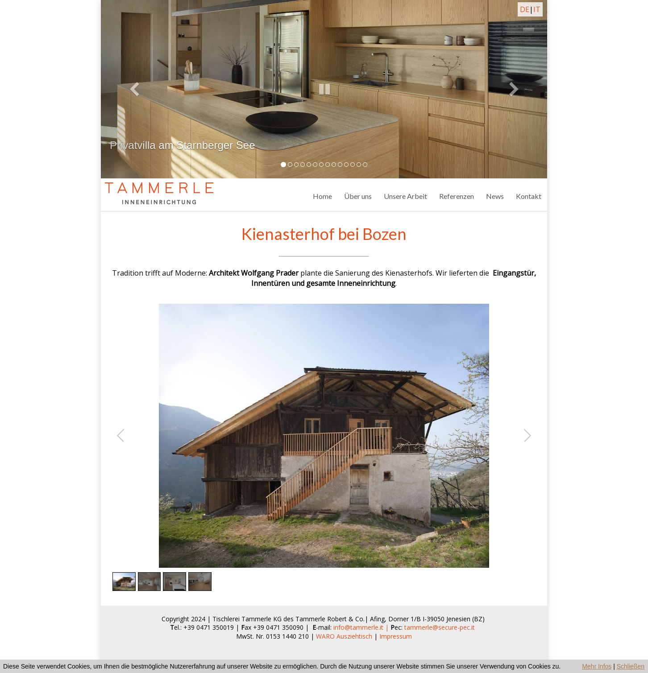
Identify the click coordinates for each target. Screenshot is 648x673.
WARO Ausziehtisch (344, 636)
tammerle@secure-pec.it (439, 627)
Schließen (630, 666)
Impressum (395, 636)
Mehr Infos (596, 666)
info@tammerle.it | (361, 627)
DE (524, 9)
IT (536, 9)
